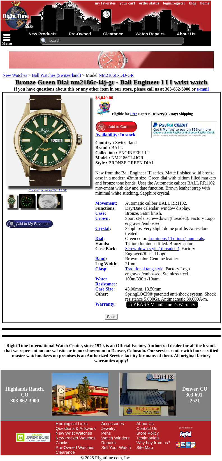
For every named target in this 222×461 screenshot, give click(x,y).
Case (100, 213)
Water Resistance (105, 281)
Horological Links (72, 423)
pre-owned (80, 33)
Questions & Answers (76, 428)
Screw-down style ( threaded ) (152, 248)
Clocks (62, 442)
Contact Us (147, 428)
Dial (99, 238)
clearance (113, 33)
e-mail (203, 89)
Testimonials (148, 437)
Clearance (65, 452)
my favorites (105, 3)
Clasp (100, 268)
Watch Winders (115, 437)
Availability (106, 134)
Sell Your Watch (116, 447)
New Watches (15, 75)
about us (186, 33)
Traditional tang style (144, 268)
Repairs (108, 442)
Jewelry (108, 428)
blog (192, 3)
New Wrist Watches (74, 433)
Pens (106, 433)
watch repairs (150, 33)
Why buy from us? (153, 442)
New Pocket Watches (76, 437)
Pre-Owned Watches (75, 447)
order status (149, 3)
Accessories (112, 423)
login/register (174, 3)
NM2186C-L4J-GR (116, 75)
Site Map (145, 447)
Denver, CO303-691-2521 (194, 395)
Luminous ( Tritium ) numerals (176, 238)
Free (133, 114)
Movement (105, 203)
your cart (127, 3)
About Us (145, 423)
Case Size (104, 289)
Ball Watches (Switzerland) (56, 75)
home (204, 3)
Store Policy (148, 433)
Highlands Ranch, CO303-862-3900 (24, 395)
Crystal (102, 228)
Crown (101, 218)
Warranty (104, 304)
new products (43, 33)
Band (100, 258)
